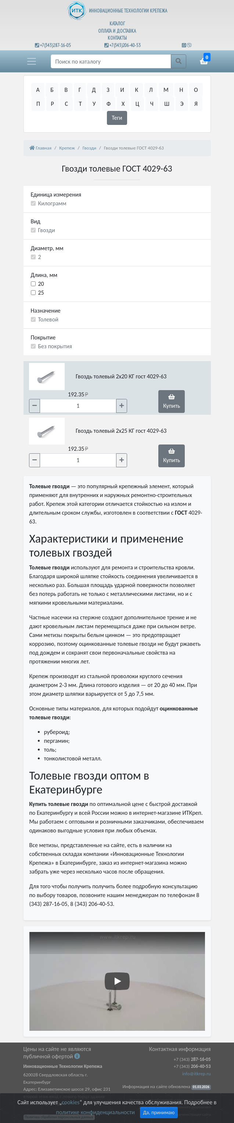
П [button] (38, 103)
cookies (70, 1102)
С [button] (66, 103)
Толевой (48, 319)
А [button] (37, 89)
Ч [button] (152, 103)
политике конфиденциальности (95, 1112)
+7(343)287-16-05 (55, 45)
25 (41, 292)
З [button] (108, 89)
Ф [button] (109, 103)
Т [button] (80, 103)
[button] (32, 61)
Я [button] (196, 103)
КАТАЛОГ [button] (117, 24)
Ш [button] (166, 103)
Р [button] (52, 103)
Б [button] (52, 89)
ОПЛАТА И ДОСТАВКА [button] (117, 31)
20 (41, 283)
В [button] (66, 89)
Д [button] (94, 89)
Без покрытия (55, 346)
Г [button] (80, 89)
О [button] (196, 89)
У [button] (94, 103)
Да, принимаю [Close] (159, 1112)
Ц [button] (137, 103)
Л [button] (151, 89)
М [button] (166, 89)
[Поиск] (111, 61)
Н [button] (181, 89)
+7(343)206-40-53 (125, 45)
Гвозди (46, 230)
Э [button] (182, 103)
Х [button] (123, 103)
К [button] (136, 89)
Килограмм (52, 203)
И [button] (122, 89)
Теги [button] (117, 117)
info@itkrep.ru (196, 1073)
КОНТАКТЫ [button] (117, 38)
